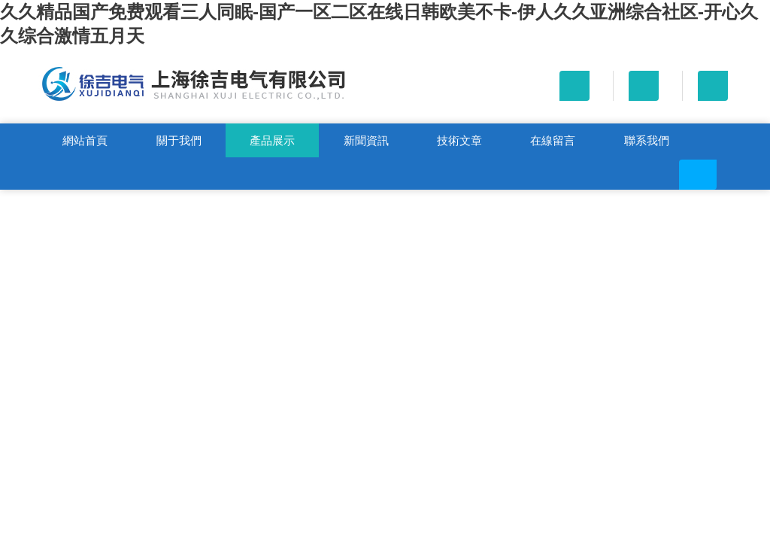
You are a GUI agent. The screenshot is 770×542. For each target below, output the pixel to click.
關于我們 (179, 140)
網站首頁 (85, 140)
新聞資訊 (366, 140)
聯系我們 (646, 140)
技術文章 (459, 140)
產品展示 (272, 140)
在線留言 (552, 140)
